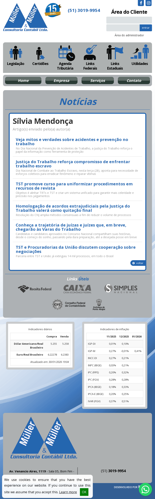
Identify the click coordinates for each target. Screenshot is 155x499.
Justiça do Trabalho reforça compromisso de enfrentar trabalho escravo (73, 164)
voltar (137, 263)
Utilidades (139, 55)
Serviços (97, 80)
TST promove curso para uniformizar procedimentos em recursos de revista (74, 186)
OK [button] (84, 494)
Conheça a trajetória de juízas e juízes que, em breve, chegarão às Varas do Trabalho (71, 227)
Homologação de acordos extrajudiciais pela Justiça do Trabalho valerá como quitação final (73, 208)
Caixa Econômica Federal (77, 289)
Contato (134, 80)
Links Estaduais (114, 57)
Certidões (40, 55)
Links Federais (90, 57)
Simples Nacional (120, 289)
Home (23, 80)
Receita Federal (34, 289)
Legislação (15, 55)
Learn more (68, 494)
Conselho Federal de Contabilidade (69, 305)
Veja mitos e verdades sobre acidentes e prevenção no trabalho (72, 141)
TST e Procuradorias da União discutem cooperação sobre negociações (76, 249)
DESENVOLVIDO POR (125, 487)
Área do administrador (129, 35)
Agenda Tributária (65, 57)
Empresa (61, 80)
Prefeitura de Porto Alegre (99, 305)
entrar (146, 27)
